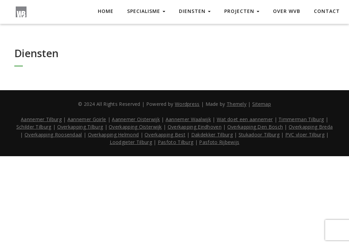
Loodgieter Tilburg (131, 142)
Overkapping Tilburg (80, 127)
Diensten (195, 11)
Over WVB (286, 11)
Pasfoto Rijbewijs (219, 142)
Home (105, 11)
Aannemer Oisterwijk (136, 119)
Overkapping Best (165, 134)
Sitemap (261, 104)
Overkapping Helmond (113, 134)
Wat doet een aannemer (245, 119)
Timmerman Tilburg (301, 119)
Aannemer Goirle (86, 119)
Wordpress (187, 104)
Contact (327, 11)
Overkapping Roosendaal (53, 134)
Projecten (241, 11)
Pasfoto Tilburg (176, 142)
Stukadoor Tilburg (259, 134)
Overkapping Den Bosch (255, 127)
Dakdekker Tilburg (212, 134)
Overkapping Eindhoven (195, 127)
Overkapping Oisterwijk (135, 127)
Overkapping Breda (311, 127)
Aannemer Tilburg (41, 119)
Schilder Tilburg (33, 127)
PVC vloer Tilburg (304, 134)
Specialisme (146, 11)
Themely (236, 104)
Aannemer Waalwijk (188, 119)
